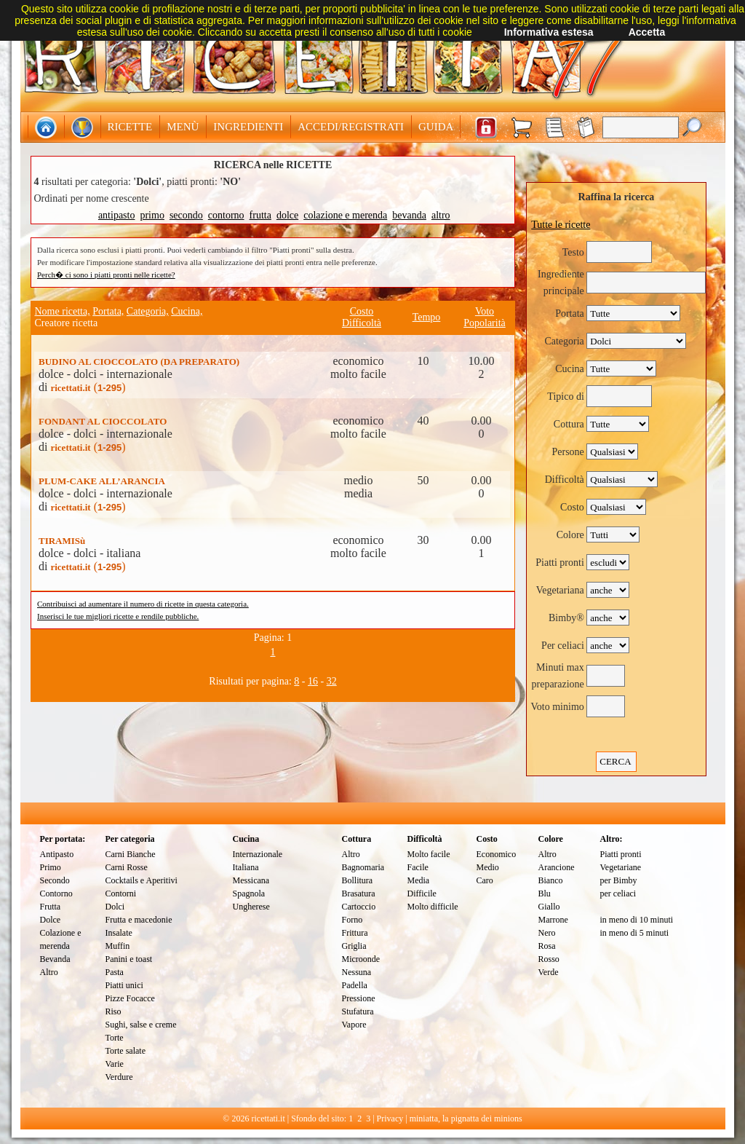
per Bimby (618, 880)
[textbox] (640, 127)
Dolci (115, 907)
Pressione (358, 998)
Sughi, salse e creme (141, 1024)
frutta (260, 215)
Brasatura (358, 893)
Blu (544, 893)
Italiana (246, 867)
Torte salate (125, 1051)
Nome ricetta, (62, 311)
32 (332, 681)
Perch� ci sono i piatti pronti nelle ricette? (106, 274)
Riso (113, 1011)
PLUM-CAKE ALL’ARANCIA (102, 481)
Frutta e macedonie (138, 920)
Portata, (108, 311)
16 (313, 681)
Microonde (361, 959)
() (87, 387)
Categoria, (148, 311)
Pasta (114, 972)
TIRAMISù (62, 540)
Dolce (50, 920)
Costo (362, 311)
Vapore (354, 1024)
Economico (497, 854)
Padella (354, 985)
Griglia (354, 946)
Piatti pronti (621, 854)
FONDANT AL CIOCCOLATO (103, 421)
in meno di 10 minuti (637, 920)
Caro (485, 880)
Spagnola (249, 893)
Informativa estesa (549, 32)
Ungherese (251, 907)
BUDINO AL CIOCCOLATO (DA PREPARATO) (139, 361)
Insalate (118, 933)
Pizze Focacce (130, 998)
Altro (49, 972)
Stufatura (358, 1011)
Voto (484, 311)
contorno (226, 215)
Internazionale (258, 854)
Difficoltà (361, 322)
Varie (114, 1064)
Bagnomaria (363, 867)
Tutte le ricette (560, 224)
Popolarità (484, 322)
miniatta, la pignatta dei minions (466, 1118)
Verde (548, 972)
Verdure (119, 1077)
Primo (50, 867)
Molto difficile (432, 907)
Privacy (390, 1118)
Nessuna (357, 972)
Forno (352, 920)
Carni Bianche (130, 854)
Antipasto (57, 854)
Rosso (548, 959)
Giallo (549, 907)
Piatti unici (124, 985)
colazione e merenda (345, 215)
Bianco (550, 880)
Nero (547, 933)
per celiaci (618, 893)
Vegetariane (621, 867)
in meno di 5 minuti (634, 933)
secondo (186, 215)
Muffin (117, 946)
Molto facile (428, 854)
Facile (418, 867)
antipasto (116, 215)
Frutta (50, 907)
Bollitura (357, 880)
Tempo (427, 317)
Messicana (251, 880)
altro (440, 215)
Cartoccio (359, 907)
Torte (114, 1038)
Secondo (55, 880)
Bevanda (55, 959)
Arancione (556, 867)
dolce (287, 215)
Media (418, 880)
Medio (488, 867)
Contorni (121, 893)
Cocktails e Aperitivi (141, 880)
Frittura (355, 933)
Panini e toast (129, 959)
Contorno (56, 893)
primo (152, 215)
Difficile (422, 893)
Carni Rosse (126, 867)
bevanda (409, 215)
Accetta (647, 32)
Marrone (553, 920)
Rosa (547, 946)
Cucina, (186, 311)
